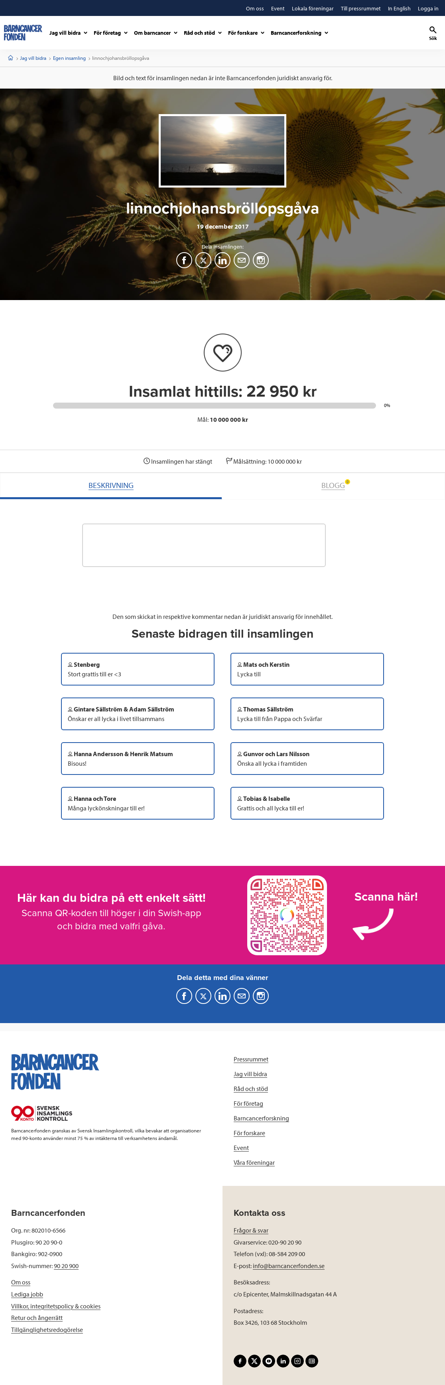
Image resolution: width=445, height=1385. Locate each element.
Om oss (20, 1282)
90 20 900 (66, 1266)
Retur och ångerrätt (37, 1318)
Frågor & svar (251, 1230)
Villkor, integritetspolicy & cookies (55, 1306)
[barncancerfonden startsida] (23, 33)
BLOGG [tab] (335, 484)
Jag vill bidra (33, 58)
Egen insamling (69, 58)
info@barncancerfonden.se (289, 1266)
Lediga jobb (27, 1294)
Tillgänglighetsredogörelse (47, 1330)
